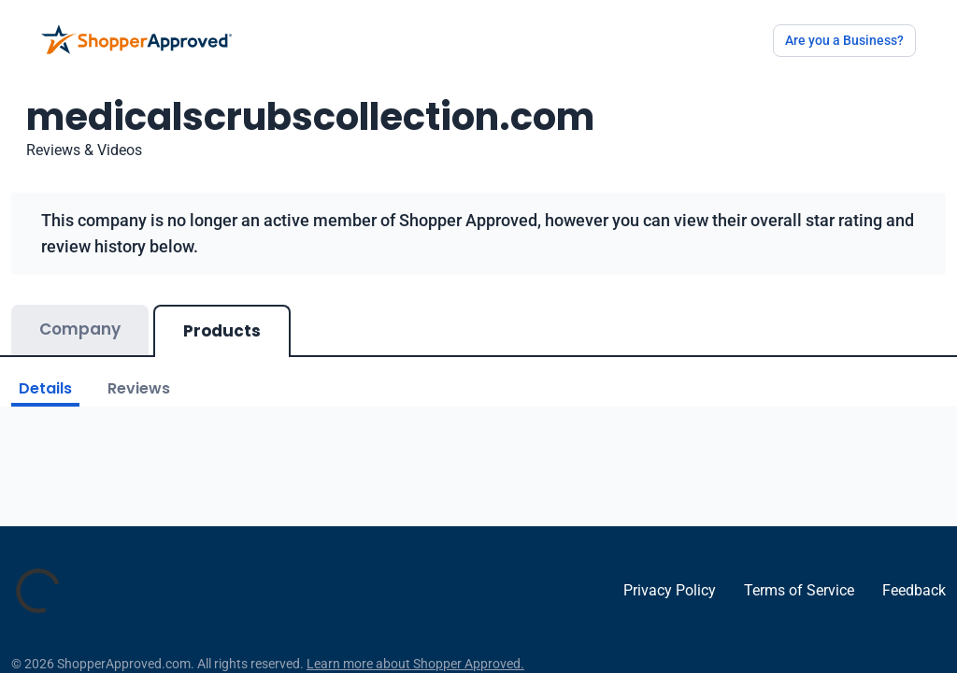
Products (222, 331)
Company (80, 329)
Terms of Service (799, 590)
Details (45, 388)
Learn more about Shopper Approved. (415, 663)
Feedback (914, 590)
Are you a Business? (844, 40)
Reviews (138, 388)
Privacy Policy (669, 590)
